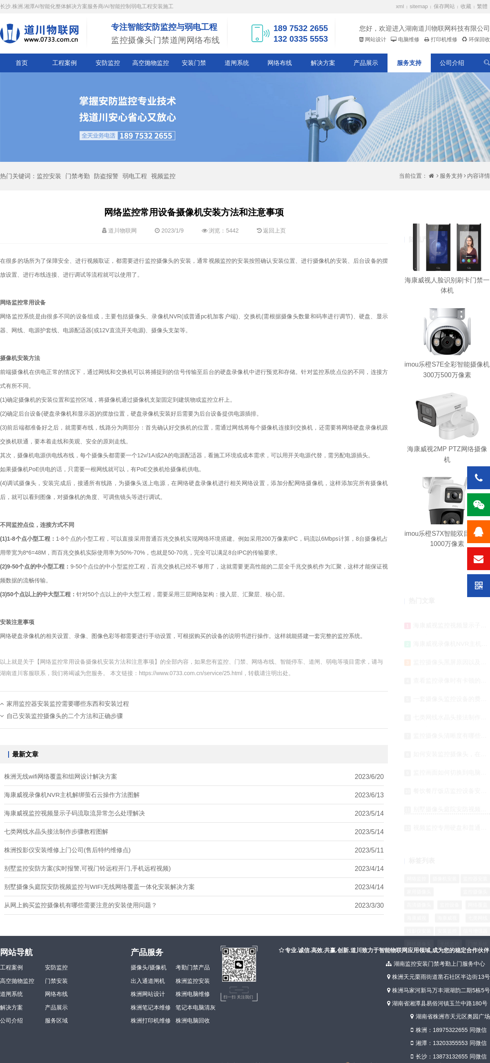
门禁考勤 (77, 175)
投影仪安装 (419, 912)
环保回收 (478, 39)
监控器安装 (475, 860)
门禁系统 (478, 925)
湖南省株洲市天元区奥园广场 (449, 1016)
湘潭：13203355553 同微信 (448, 1042)
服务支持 (409, 62)
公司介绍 (452, 62)
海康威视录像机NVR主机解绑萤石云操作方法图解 (72, 805)
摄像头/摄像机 (149, 967)
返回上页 (274, 230)
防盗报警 (106, 175)
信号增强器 (475, 912)
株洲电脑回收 (193, 1020)
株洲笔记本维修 (151, 1007)
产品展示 (366, 62)
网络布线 (279, 62)
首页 (22, 62)
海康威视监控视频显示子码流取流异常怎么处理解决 (74, 823)
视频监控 (163, 175)
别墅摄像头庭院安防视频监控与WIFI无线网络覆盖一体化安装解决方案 (99, 897)
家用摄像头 (419, 873)
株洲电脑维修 (193, 994)
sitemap (419, 6)
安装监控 (447, 912)
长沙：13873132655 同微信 (448, 1056)
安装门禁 (194, 62)
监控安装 (49, 175)
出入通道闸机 (148, 981)
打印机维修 (443, 39)
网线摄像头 (419, 925)
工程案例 (64, 62)
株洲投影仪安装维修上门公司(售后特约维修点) (67, 860)
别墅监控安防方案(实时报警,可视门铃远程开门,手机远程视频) (87, 878)
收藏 (466, 6)
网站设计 (374, 39)
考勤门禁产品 (193, 967)
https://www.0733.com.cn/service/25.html (191, 673)
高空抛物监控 (150, 62)
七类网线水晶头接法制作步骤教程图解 (56, 842)
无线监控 (449, 925)
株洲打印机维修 (151, 1020)
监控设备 (449, 886)
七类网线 (478, 899)
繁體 (482, 6)
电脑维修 (407, 39)
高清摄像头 (419, 886)
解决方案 (323, 62)
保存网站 (444, 6)
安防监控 (108, 62)
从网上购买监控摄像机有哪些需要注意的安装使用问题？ (80, 915)
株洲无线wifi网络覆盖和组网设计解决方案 (60, 786)
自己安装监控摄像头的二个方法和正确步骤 (65, 726)
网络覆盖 (478, 886)
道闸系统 (237, 62)
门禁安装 (56, 981)
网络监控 (416, 860)
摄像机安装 (444, 860)
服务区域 (56, 1020)
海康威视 (416, 899)
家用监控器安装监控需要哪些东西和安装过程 (68, 713)
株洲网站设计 (148, 994)
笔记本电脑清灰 (196, 1007)
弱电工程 (134, 175)
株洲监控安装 (193, 981)
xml (400, 6)
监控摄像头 (475, 873)
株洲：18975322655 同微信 (448, 1029)
